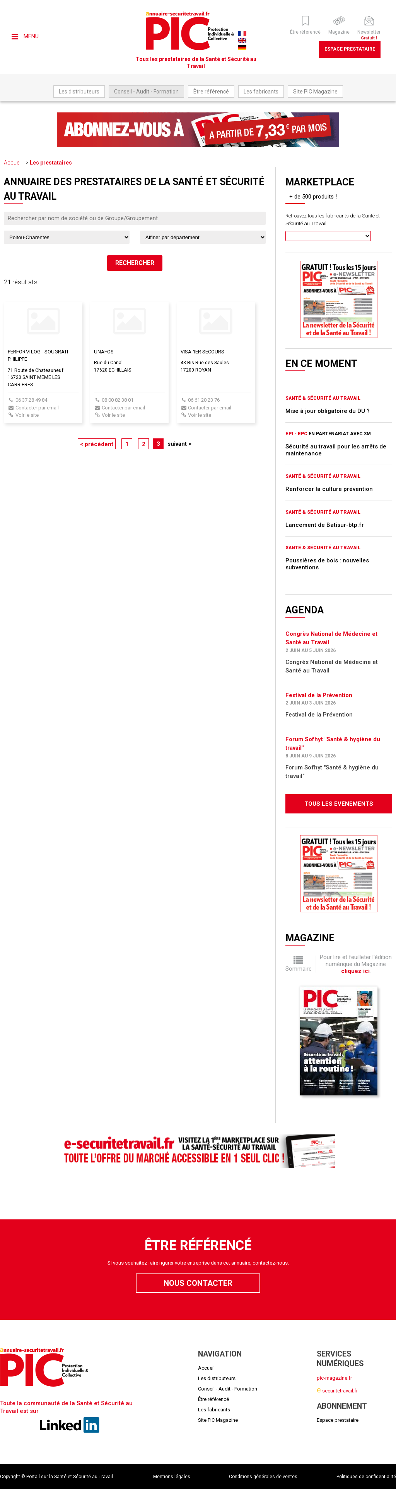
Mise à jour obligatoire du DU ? (327, 410)
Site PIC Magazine (315, 91)
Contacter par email (37, 408)
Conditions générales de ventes (263, 1476)
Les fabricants (261, 91)
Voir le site (27, 415)
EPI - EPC (296, 433)
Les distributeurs (79, 91)
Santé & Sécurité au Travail (322, 398)
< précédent (96, 444)
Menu (25, 36)
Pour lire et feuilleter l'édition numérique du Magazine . (356, 964)
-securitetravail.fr (337, 1391)
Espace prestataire (349, 49)
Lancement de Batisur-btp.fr (324, 524)
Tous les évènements (338, 803)
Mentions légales (171, 1476)
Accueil (13, 163)
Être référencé (211, 91)
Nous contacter (198, 1283)
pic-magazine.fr (334, 1378)
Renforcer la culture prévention (329, 489)
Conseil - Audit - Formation (146, 91)
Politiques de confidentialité (366, 1476)
